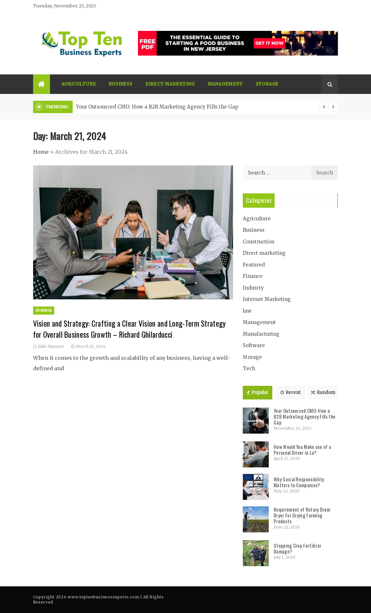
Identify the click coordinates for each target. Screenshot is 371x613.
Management (225, 84)
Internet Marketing (267, 299)
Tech (249, 368)
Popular (257, 392)
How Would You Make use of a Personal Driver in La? (302, 449)
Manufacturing (261, 334)
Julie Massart (51, 346)
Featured (254, 265)
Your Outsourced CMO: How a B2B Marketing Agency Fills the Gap (157, 107)
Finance (253, 276)
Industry (253, 288)
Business (120, 84)
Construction (258, 242)
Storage (267, 84)
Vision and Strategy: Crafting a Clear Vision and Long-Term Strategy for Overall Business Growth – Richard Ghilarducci (129, 329)
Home (41, 152)
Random (323, 392)
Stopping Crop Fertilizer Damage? (297, 548)
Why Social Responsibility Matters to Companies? (299, 482)
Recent (290, 392)
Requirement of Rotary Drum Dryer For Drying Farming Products (302, 515)
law (247, 311)
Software (254, 345)
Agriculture (78, 84)
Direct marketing (170, 84)
